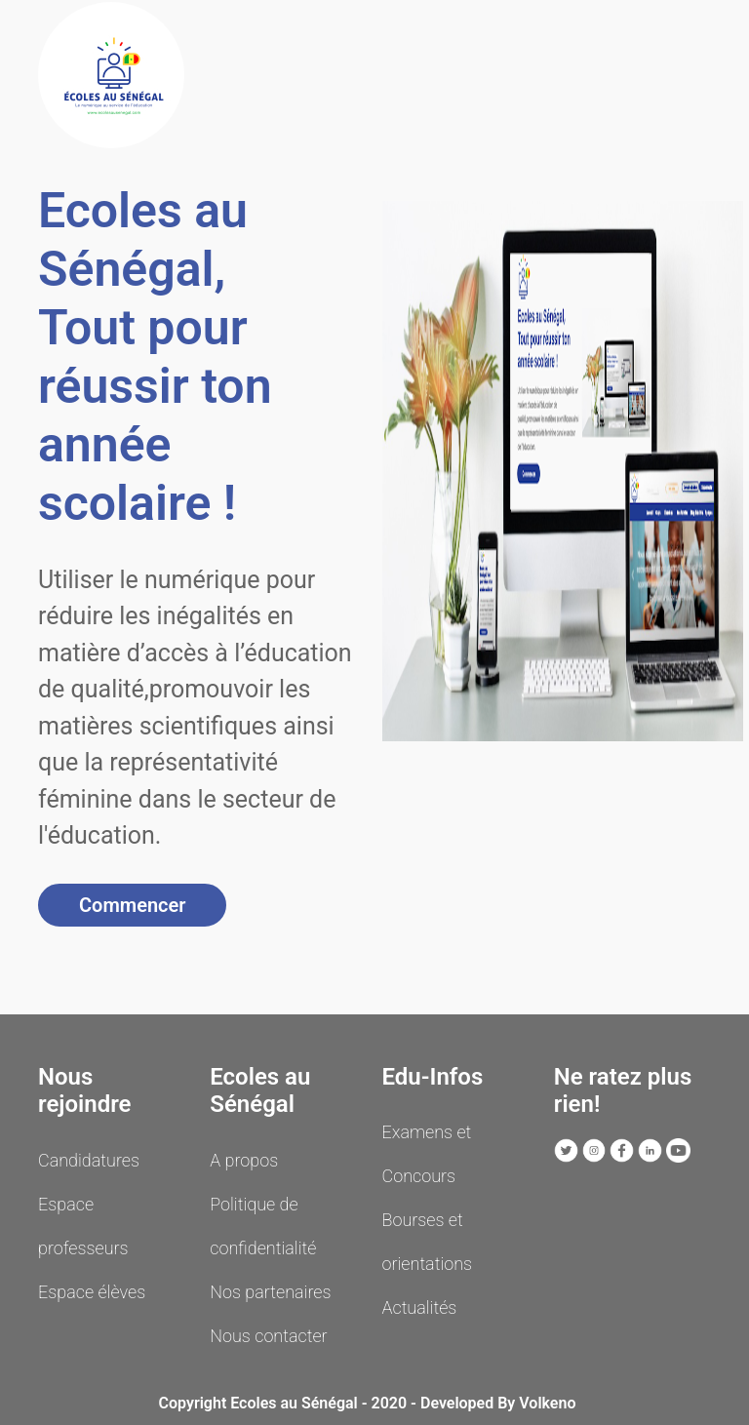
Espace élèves (91, 1292)
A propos (244, 1160)
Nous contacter (268, 1336)
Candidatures (88, 1160)
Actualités (419, 1307)
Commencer (132, 905)
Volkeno (547, 1403)
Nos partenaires (270, 1292)
